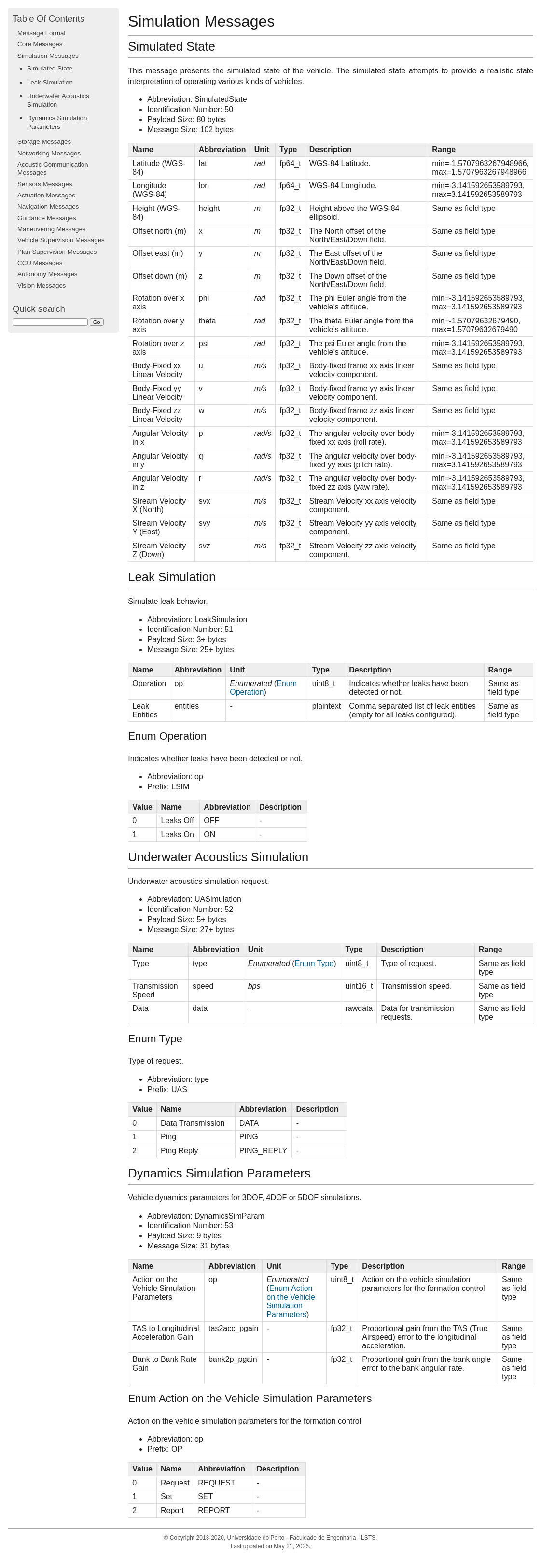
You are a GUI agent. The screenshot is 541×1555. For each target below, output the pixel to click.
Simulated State (49, 68)
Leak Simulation (50, 82)
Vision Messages (41, 285)
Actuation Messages (46, 195)
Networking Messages (49, 153)
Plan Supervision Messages (57, 251)
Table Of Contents (48, 19)
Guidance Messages (46, 218)
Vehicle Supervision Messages (61, 240)
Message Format (41, 33)
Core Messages (39, 44)
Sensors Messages (44, 184)
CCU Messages (39, 262)
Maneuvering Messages (51, 229)
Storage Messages (44, 141)
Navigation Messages (48, 206)
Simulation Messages (48, 55)
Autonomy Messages (47, 274)
